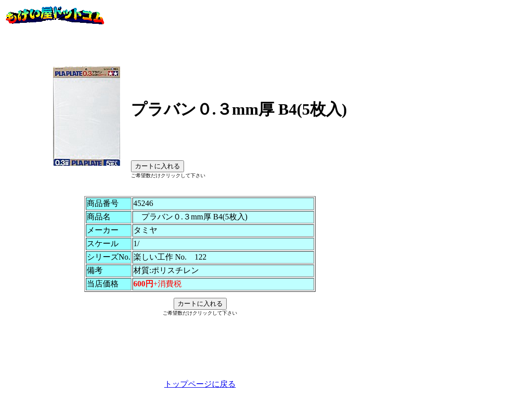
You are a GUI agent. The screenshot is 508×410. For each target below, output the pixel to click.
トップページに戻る (200, 399)
